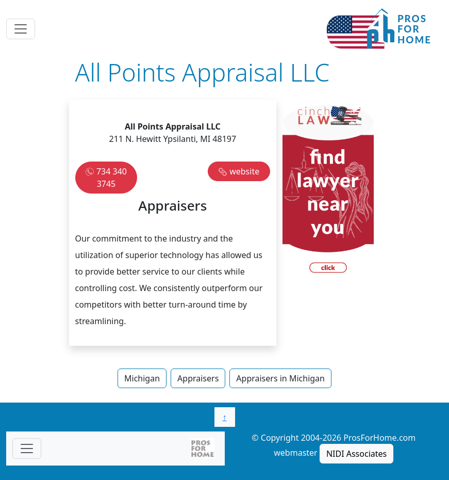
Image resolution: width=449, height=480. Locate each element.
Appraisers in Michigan (280, 378)
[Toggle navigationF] (26, 448)
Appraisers (198, 378)
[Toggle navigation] (20, 29)
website (244, 171)
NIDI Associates (356, 453)
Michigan (142, 378)
